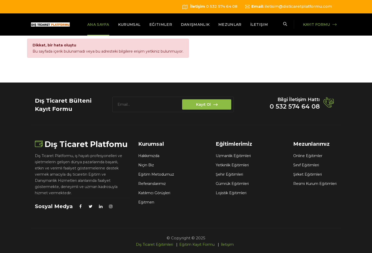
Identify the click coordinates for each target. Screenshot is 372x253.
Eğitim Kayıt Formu (197, 244)
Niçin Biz (146, 165)
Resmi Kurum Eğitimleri (315, 183)
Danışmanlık (195, 24)
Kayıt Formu (316, 24)
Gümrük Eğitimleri (232, 183)
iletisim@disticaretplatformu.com (298, 6)
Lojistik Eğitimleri (231, 193)
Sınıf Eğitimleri (306, 165)
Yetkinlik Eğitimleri (232, 165)
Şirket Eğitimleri (307, 174)
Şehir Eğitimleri (229, 174)
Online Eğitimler (307, 155)
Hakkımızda (148, 155)
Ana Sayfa (98, 24)
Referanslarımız (152, 183)
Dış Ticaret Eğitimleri (154, 244)
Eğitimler (160, 24)
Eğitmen (146, 202)
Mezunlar (229, 24)
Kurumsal (129, 24)
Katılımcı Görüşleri (154, 193)
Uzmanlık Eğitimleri (233, 155)
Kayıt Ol (207, 105)
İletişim (259, 24)
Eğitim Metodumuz (156, 174)
